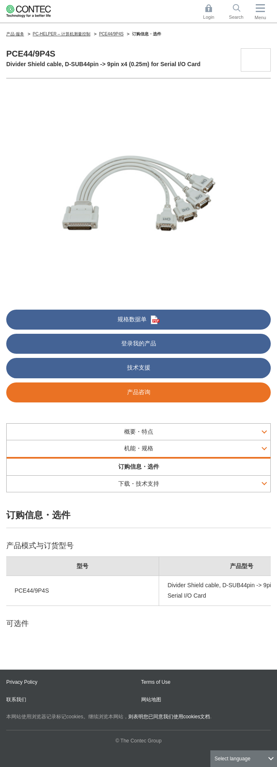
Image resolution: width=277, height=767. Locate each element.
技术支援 (138, 367)
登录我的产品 (138, 343)
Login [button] (212, 12)
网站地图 (151, 699)
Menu (260, 17)
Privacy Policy (21, 682)
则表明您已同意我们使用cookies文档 (169, 717)
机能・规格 (138, 448)
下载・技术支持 (138, 483)
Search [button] (239, 12)
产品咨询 (138, 392)
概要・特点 (138, 431)
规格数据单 (138, 319)
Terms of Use (156, 682)
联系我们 (16, 699)
